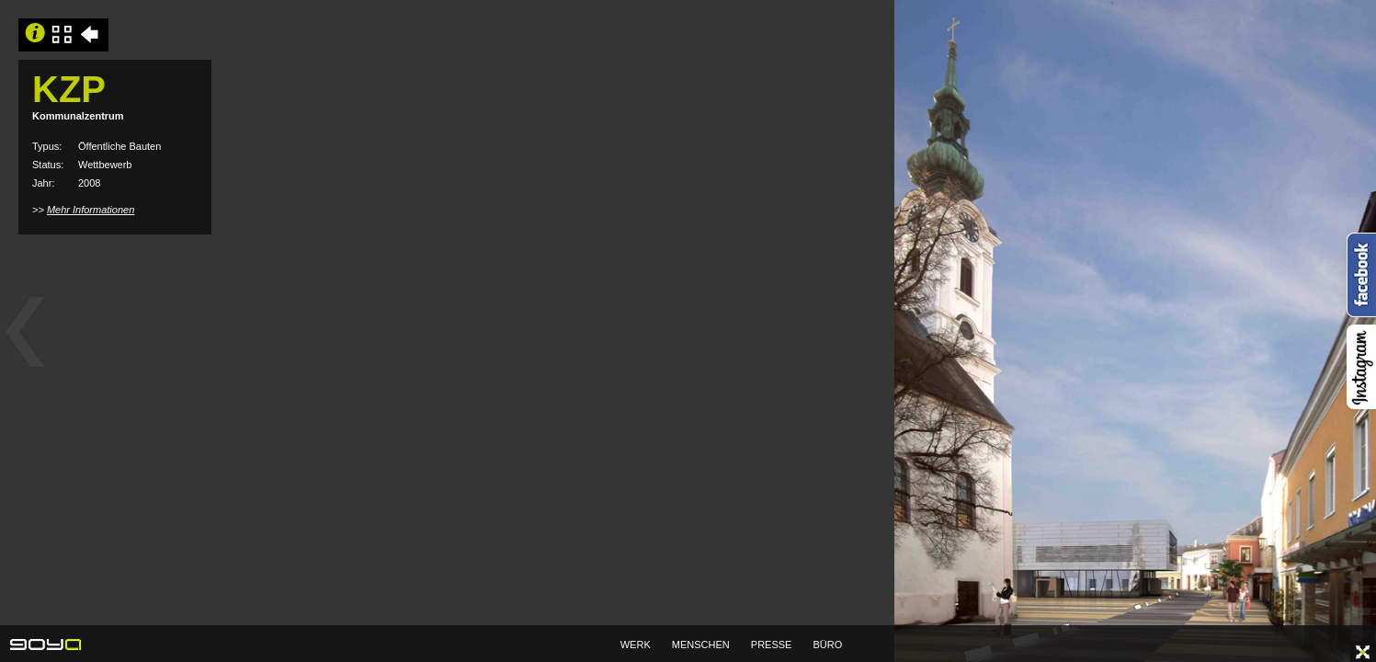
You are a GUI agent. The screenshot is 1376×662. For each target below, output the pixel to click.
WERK (635, 644)
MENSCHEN (701, 644)
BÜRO (828, 644)
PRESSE (771, 644)
